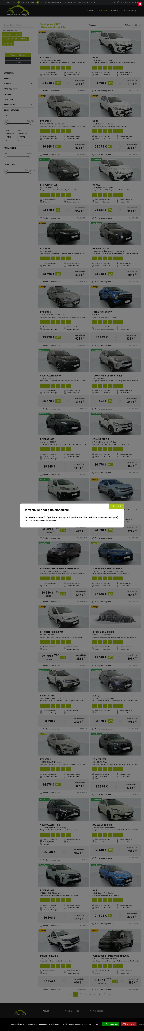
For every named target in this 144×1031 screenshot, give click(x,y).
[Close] (140, 4)
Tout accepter (110, 1024)
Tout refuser (128, 1024)
